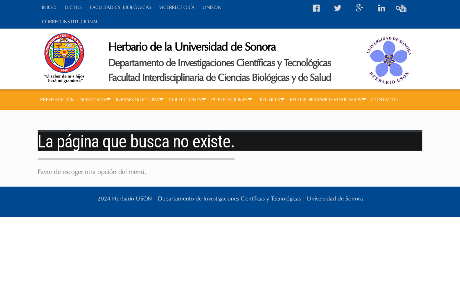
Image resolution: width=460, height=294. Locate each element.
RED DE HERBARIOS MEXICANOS (328, 99)
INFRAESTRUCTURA (140, 99)
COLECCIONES (187, 99)
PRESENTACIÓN (57, 99)
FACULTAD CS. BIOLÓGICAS (120, 7)
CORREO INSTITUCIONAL (70, 21)
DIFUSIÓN (271, 99)
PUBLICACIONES (232, 99)
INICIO (49, 7)
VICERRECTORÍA (176, 7)
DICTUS (73, 7)
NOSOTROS (95, 99)
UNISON (212, 7)
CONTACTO (384, 99)
